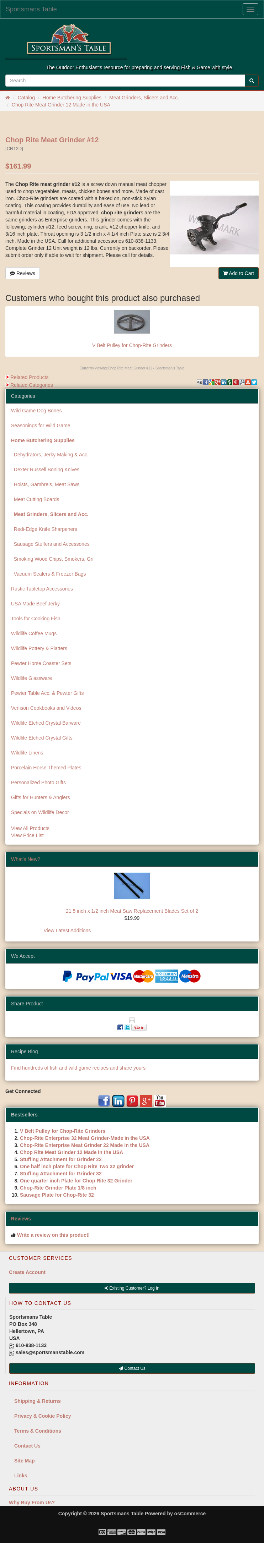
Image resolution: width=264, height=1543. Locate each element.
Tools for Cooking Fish (35, 618)
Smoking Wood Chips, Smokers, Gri (52, 559)
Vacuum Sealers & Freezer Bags (48, 574)
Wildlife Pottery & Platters (39, 648)
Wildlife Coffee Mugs (34, 633)
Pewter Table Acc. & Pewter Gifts (47, 693)
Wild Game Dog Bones (36, 410)
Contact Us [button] (132, 1368)
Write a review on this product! (53, 1235)
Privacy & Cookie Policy (42, 1416)
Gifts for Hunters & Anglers (40, 797)
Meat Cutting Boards (35, 499)
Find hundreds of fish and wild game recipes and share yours (78, 1068)
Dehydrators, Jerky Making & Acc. (50, 454)
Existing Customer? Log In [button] (132, 1288)
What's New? (25, 859)
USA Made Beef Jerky (35, 603)
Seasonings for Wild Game (40, 425)
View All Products (30, 828)
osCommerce (190, 1513)
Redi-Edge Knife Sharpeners (44, 529)
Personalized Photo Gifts (38, 782)
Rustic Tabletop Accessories (42, 589)
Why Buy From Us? (32, 1502)
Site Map (24, 1461)
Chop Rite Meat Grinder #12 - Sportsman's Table (146, 368)
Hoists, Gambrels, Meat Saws (45, 484)
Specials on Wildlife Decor (40, 812)
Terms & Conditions (37, 1431)
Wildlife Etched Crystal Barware (46, 723)
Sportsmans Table (31, 9)
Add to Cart (238, 273)
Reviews (22, 273)
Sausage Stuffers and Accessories (50, 544)
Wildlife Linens (27, 753)
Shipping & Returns (37, 1401)
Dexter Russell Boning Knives (45, 469)
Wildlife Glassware (31, 678)
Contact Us (27, 1446)
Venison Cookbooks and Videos (46, 708)
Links (20, 1475)
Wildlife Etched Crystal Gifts (42, 738)
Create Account (27, 1272)
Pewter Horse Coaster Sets (41, 663)
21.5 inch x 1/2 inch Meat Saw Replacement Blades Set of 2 (132, 911)
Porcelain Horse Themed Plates (46, 767)
